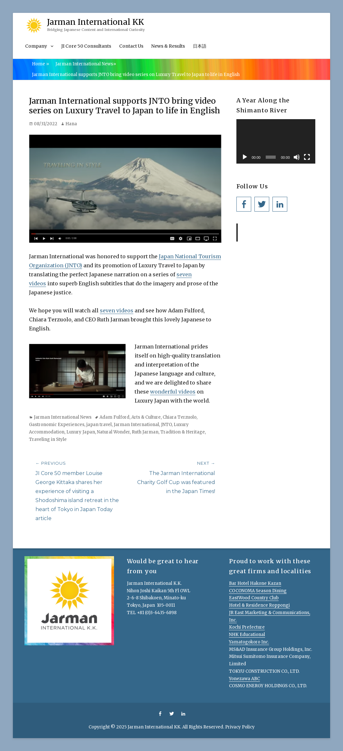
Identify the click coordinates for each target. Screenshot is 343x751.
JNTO (166, 424)
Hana (71, 124)
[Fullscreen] (307, 157)
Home (40, 64)
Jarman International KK (95, 22)
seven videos (116, 310)
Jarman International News (85, 64)
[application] (275, 141)
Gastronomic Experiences (56, 424)
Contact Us (131, 46)
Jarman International (136, 424)
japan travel (99, 424)
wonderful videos (172, 391)
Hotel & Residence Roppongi (259, 605)
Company (36, 46)
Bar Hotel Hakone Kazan (255, 583)
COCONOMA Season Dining (258, 591)
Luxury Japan (80, 432)
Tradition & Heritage (182, 432)
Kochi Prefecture (247, 627)
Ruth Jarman (145, 432)
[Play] (245, 157)
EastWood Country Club (254, 598)
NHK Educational (247, 634)
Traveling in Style (48, 439)
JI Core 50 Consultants (86, 46)
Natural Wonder (113, 432)
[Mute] (296, 157)
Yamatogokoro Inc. (249, 642)
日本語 (199, 46)
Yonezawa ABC (244, 678)
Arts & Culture (146, 417)
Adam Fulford (114, 417)
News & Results (168, 46)
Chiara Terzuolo (179, 417)
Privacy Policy (240, 727)
